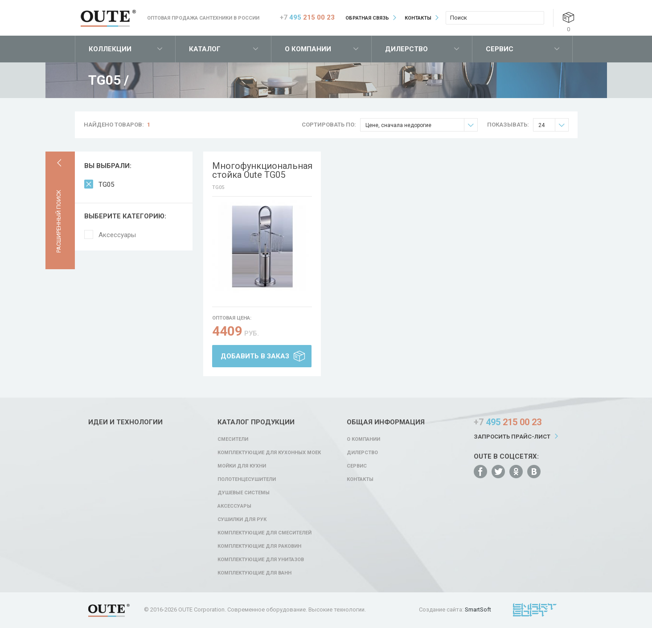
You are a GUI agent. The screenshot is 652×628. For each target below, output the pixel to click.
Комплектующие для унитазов (260, 559)
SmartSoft (478, 609)
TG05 (106, 185)
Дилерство (406, 49)
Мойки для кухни (241, 466)
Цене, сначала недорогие (421, 125)
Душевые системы (243, 493)
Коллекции (110, 49)
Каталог (205, 49)
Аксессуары (117, 235)
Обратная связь (367, 18)
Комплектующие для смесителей (264, 533)
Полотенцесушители (246, 479)
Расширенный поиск (58, 221)
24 (553, 125)
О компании (308, 49)
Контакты (418, 18)
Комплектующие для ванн (254, 573)
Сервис (499, 49)
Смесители (232, 439)
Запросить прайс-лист (512, 436)
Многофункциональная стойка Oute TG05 (262, 170)
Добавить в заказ (255, 356)
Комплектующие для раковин (259, 546)
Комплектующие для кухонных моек (269, 453)
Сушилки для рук (242, 519)
